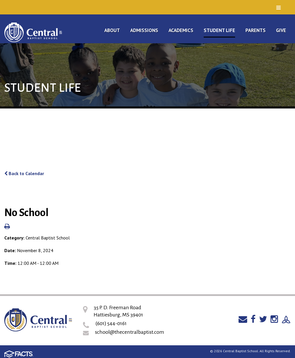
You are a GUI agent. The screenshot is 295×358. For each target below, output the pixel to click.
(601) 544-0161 (111, 323)
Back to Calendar (24, 173)
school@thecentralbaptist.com (129, 332)
